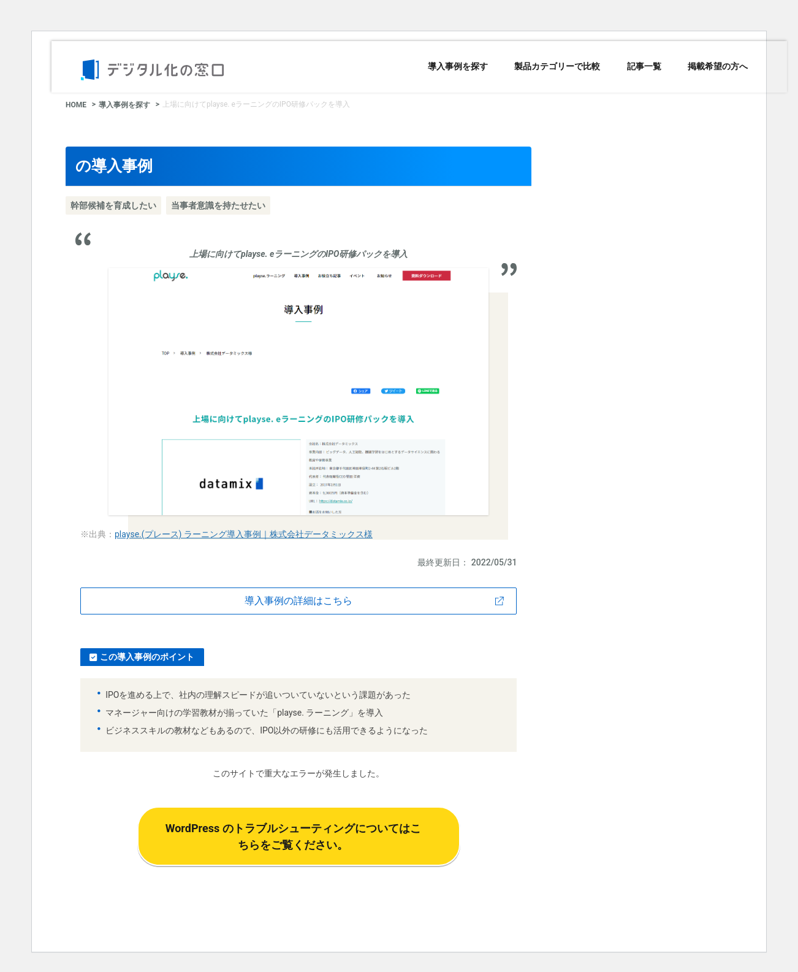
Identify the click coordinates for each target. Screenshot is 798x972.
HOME (76, 105)
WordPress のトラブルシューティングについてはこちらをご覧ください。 (293, 836)
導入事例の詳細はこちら (298, 601)
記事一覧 (644, 66)
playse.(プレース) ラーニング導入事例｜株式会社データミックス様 (244, 534)
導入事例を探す (458, 66)
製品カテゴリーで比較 (557, 66)
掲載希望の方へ (718, 66)
